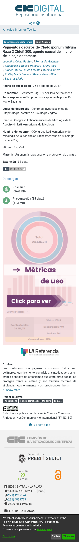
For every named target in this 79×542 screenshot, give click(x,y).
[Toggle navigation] (47, 23)
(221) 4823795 (16, 499)
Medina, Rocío (51, 70)
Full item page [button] (39, 425)
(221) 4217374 (16, 495)
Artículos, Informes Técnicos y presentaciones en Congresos (21, 29)
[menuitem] (38, 23)
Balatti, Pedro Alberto (46, 74)
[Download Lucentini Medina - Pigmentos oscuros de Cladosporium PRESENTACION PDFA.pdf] (39, 201)
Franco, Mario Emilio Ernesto (22, 70)
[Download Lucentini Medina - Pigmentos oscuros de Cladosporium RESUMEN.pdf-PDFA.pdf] (39, 189)
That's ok (68, 536)
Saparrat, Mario (14, 78)
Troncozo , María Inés (43, 65)
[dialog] (39, 528)
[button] (11, 390)
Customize (8, 536)
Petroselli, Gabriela (46, 61)
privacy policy (44, 529)
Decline (56, 536)
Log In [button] (32, 23)
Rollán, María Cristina (18, 74)
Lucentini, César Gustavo (18, 61)
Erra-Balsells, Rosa (16, 65)
